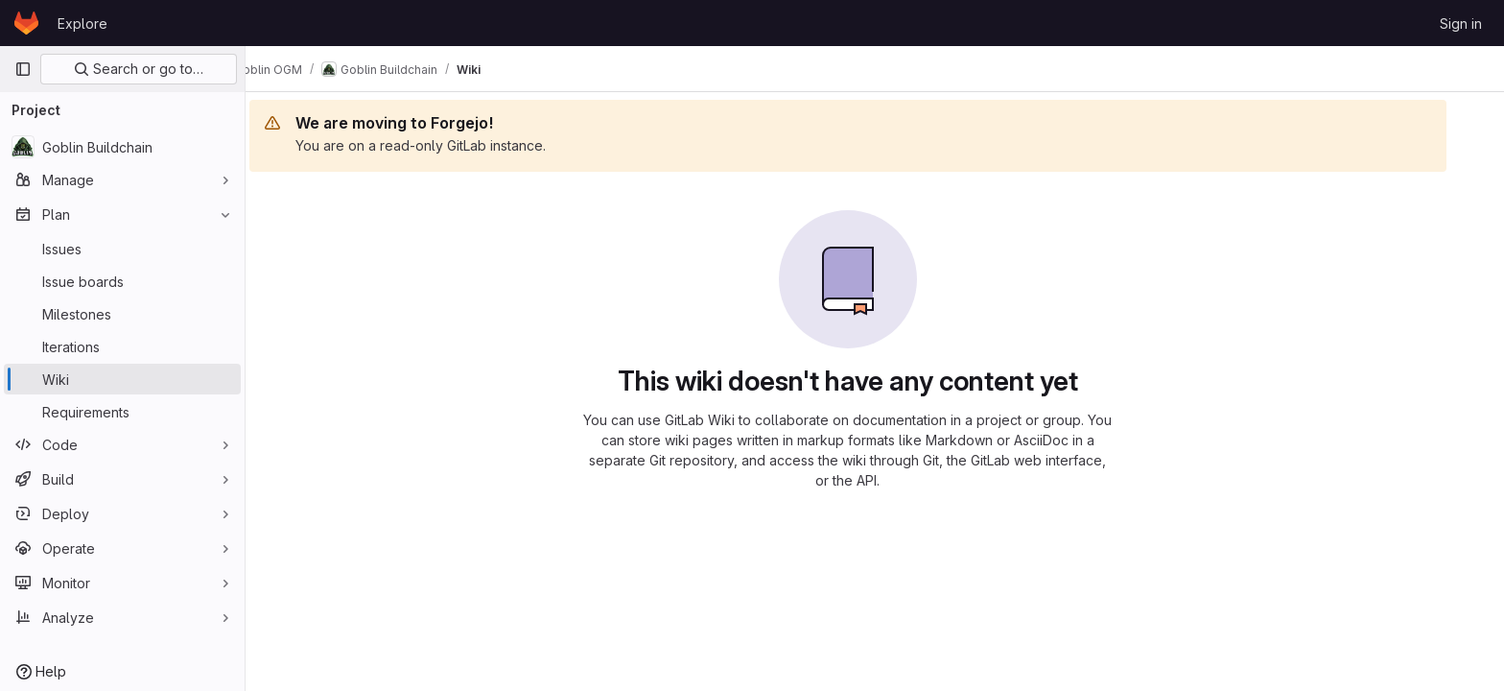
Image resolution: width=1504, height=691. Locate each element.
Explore (82, 23)
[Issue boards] (122, 281)
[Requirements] (122, 411)
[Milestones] (122, 313)
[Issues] (122, 248)
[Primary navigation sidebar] (23, 69)
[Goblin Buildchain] (122, 146)
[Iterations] (122, 346)
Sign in (1461, 23)
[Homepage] (26, 23)
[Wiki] (122, 379)
